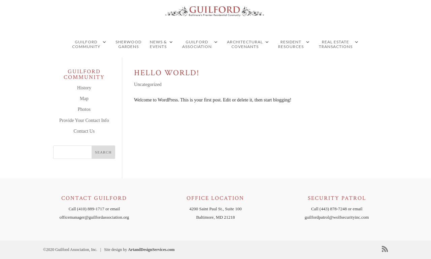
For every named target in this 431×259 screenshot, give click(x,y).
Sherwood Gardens (128, 57)
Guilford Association (197, 57)
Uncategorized (148, 84)
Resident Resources (291, 57)
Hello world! (167, 73)
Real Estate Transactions (336, 57)
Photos (84, 109)
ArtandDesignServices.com (151, 249)
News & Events (158, 57)
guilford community (86, 57)
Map (84, 98)
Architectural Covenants (245, 57)
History (84, 87)
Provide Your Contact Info (84, 120)
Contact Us (84, 131)
